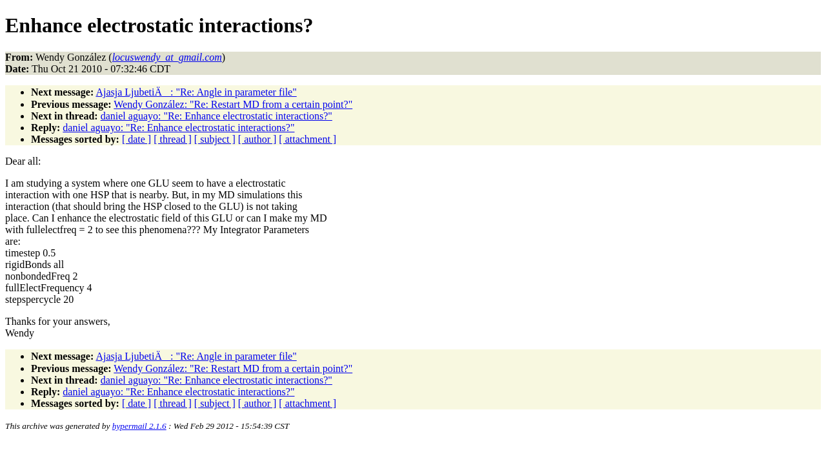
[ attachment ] (307, 139)
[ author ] (257, 139)
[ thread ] (173, 139)
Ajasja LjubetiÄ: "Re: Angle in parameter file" (196, 92)
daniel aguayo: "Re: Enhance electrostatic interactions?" (216, 115)
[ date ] (136, 139)
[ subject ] (215, 139)
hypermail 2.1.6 (139, 426)
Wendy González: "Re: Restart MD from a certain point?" (233, 104)
